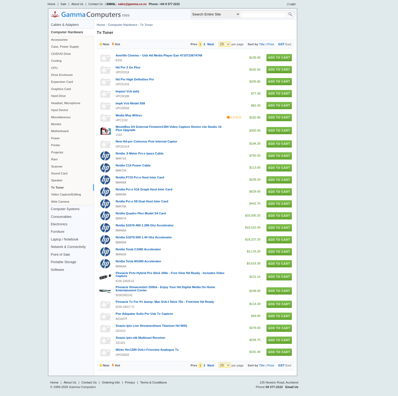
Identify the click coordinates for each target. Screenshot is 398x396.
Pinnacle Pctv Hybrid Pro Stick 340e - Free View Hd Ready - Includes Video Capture (170, 274)
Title (262, 44)
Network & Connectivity (68, 247)
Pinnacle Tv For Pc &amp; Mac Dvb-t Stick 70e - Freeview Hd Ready (165, 301)
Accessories (59, 39)
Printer (55, 145)
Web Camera (60, 201)
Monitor (56, 124)
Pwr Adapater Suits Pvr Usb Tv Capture (144, 313)
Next (210, 44)
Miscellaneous (61, 117)
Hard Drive (58, 95)
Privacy (130, 382)
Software (57, 270)
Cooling (56, 60)
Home (51, 4)
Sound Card (59, 173)
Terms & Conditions (153, 382)
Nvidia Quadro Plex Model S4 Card (141, 213)
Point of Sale (60, 254)
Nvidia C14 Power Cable (133, 165)
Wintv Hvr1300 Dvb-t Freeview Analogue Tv (147, 349)
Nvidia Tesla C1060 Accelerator (138, 249)
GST (281, 44)
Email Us (291, 387)
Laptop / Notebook (64, 239)
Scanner (57, 166)
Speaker (57, 180)
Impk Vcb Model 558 (130, 103)
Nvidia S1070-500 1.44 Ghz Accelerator (144, 237)
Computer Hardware (67, 32)
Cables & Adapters (65, 25)
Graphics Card (61, 89)
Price (270, 44)
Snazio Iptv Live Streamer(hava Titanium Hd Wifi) (151, 325)
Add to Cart (279, 57)
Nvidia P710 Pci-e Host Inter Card (140, 177)
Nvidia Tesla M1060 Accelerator (138, 261)
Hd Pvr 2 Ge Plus (128, 67)
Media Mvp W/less (129, 115)
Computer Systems (65, 209)
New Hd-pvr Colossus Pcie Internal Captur (146, 141)
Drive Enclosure (62, 74)
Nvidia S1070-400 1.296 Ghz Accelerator (145, 225)
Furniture (58, 232)
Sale (63, 4)
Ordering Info (111, 382)
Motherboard (60, 131)
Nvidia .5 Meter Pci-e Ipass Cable (140, 153)
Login (292, 4)
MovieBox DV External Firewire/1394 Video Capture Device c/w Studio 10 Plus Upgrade (169, 128)
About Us (77, 4)
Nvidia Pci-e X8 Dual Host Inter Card (142, 201)
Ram (54, 159)
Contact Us (95, 4)
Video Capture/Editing (66, 194)
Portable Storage (63, 262)
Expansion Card (62, 81)
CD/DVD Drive (61, 53)
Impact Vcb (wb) (127, 91)
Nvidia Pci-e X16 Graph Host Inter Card (144, 189)
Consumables (61, 217)
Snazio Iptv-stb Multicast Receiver (140, 337)
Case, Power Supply (65, 46)
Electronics (59, 224)
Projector (57, 152)
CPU (54, 68)
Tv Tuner (57, 187)
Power (55, 138)
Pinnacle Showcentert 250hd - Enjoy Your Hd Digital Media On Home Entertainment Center (165, 288)
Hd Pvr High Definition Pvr (135, 79)
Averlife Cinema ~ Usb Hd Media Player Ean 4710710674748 (159, 55)
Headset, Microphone (65, 103)
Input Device (59, 110)
